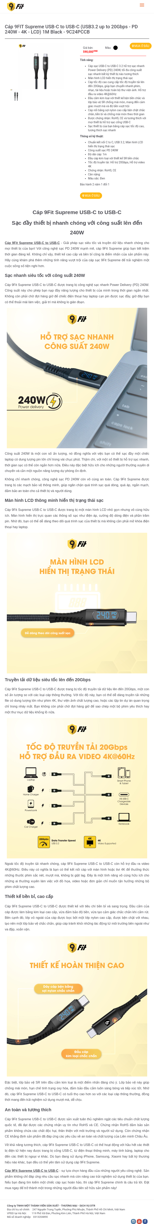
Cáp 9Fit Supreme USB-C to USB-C (32, 243)
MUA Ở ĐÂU (140, 46)
